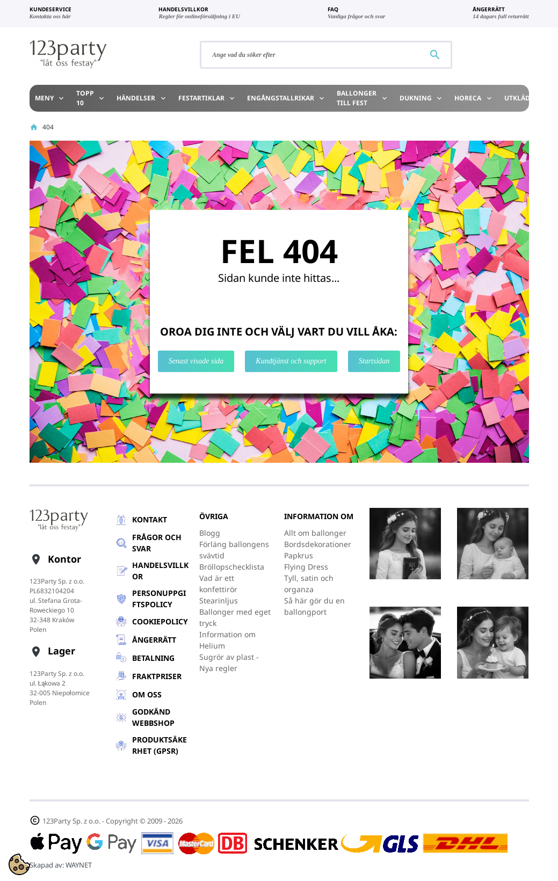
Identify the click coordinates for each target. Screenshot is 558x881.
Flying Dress (306, 567)
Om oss (147, 694)
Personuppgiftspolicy (159, 598)
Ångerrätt (154, 640)
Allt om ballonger (315, 533)
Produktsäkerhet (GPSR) (159, 745)
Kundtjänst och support (291, 361)
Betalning (153, 658)
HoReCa (473, 98)
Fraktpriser (157, 676)
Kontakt (149, 519)
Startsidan (374, 361)
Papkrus (298, 555)
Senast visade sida (196, 361)
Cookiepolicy (160, 621)
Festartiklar (207, 98)
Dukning (422, 98)
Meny (50, 98)
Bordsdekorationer (317, 544)
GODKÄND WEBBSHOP (153, 717)
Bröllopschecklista (231, 567)
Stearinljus (218, 600)
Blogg (209, 533)
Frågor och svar (157, 543)
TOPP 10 (91, 98)
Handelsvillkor (160, 570)
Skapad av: (61, 865)
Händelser (142, 98)
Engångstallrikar (286, 98)
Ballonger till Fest (362, 98)
